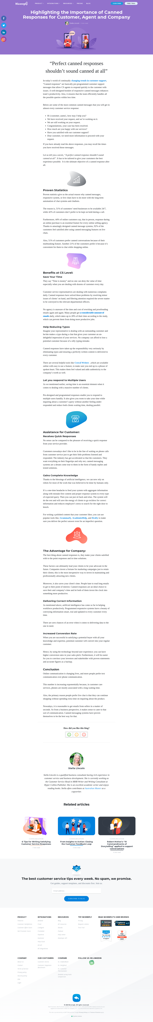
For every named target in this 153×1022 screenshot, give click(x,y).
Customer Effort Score (25, 928)
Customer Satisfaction (25, 924)
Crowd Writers (82, 362)
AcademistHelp (79, 518)
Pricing (80, 3)
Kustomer (41, 938)
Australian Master (93, 788)
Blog (88, 3)
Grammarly (65, 518)
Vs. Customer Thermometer (62, 970)
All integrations (43, 949)
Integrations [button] (52, 3)
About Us (21, 962)
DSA (19, 979)
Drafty (95, 518)
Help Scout (41, 942)
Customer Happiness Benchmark (44, 966)
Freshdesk (41, 931)
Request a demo (83, 924)
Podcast (60, 931)
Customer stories (43, 962)
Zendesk (40, 921)
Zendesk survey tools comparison (65, 975)
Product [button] (38, 3)
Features (20, 921)
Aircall (40, 945)
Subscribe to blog (76, 899)
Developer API (62, 938)
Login (19, 983)
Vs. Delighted (62, 965)
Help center (62, 935)
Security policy (22, 976)
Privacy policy (22, 972)
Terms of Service (23, 969)
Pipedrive (41, 935)
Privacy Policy (83, 1012)
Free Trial (81, 928)
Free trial (131, 3)
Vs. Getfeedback (63, 962)
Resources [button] (67, 3)
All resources (62, 924)
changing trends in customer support (88, 80)
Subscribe (117, 3)
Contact (20, 965)
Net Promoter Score (24, 931)
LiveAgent (41, 928)
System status (76, 1016)
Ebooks (60, 928)
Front (39, 924)
